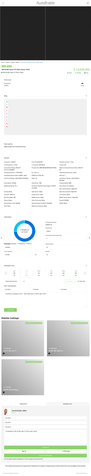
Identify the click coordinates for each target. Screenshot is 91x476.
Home (2, 62)
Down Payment (8, 251)
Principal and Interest (51, 222)
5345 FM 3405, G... (56, 351)
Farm (3, 66)
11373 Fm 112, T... (10, 351)
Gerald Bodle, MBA (19, 411)
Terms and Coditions (81, 473)
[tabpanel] (23, 33)
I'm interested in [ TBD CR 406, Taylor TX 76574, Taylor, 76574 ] (45, 437)
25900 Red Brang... (11, 389)
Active (17, 62)
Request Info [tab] (23, 404)
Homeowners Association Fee (53, 235)
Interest (47, 251)
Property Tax (49, 228)
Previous (6, 273)
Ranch (7, 62)
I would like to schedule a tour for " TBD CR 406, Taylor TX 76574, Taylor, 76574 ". (45, 299)
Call (24, 451)
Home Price (7, 244)
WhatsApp (66, 451)
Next (85, 273)
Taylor (12, 62)
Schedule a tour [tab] (67, 404)
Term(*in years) (49, 244)
